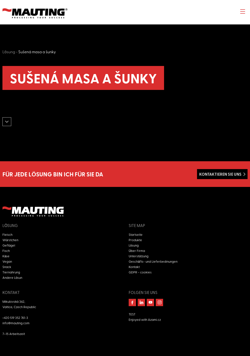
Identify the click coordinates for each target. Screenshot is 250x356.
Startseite (136, 234)
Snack (6, 267)
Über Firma (137, 250)
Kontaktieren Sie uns (220, 174)
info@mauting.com (16, 323)
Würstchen (10, 240)
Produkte (135, 240)
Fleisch (7, 234)
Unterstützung (138, 256)
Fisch (6, 250)
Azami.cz (154, 319)
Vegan (7, 261)
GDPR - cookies (140, 272)
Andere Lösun (12, 277)
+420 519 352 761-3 (15, 317)
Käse (6, 256)
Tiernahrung (11, 272)
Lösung (8, 51)
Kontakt (134, 267)
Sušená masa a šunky (37, 51)
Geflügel (8, 245)
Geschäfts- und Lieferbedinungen (153, 261)
